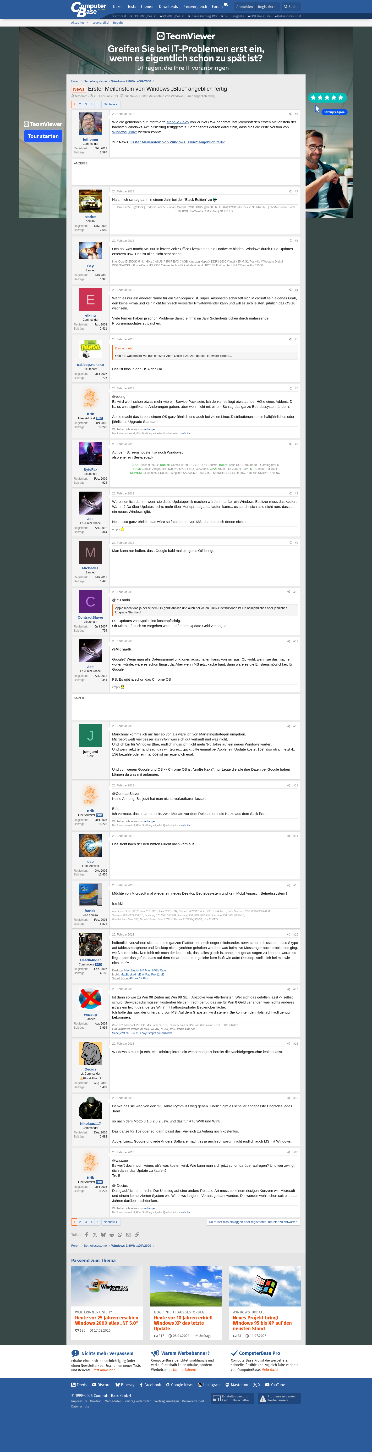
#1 (296, 114)
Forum (217, 6)
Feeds (82, 1385)
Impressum (79, 1401)
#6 (296, 388)
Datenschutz (80, 1406)
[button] (87, 22)
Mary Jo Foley (178, 122)
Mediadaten (113, 1401)
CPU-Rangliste (260, 16)
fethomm (81, 96)
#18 (295, 1043)
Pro (99, 418)
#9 (296, 542)
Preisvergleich (194, 6)
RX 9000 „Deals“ (173, 16)
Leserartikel (101, 22)
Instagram (212, 1385)
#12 (295, 726)
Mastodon (239, 1385)
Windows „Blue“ (124, 132)
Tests (131, 6)
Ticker (117, 6)
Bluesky (127, 1385)
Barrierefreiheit (193, 1401)
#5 (296, 339)
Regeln (118, 22)
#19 (295, 1098)
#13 (295, 785)
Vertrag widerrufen (138, 1401)
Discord (104, 1385)
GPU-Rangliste (234, 16)
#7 (296, 444)
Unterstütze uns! (289, 16)
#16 (295, 934)
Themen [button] (147, 6)
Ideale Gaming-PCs (204, 16)
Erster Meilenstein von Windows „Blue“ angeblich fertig (178, 142)
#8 (296, 493)
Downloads (168, 6)
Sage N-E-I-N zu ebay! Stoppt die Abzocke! (142, 1033)
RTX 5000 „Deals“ (144, 16)
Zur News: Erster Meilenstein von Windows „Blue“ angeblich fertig (169, 96)
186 (80, 1330)
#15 (295, 885)
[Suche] (291, 6)
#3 (296, 240)
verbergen (149, 429)
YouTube (278, 1385)
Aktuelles (77, 22)
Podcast (120, 16)
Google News (182, 1385)
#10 (295, 592)
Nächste (109, 104)
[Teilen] (290, 114)
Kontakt (96, 1401)
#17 (295, 989)
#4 (296, 290)
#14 (295, 836)
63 (237, 1335)
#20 (295, 1152)
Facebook (152, 1385)
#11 (295, 641)
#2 (296, 191)
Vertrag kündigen (166, 1401)
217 (159, 1335)
